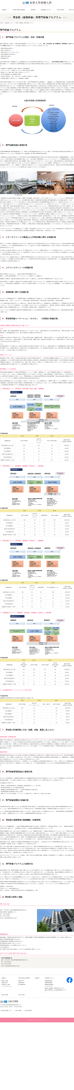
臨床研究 (33, 9)
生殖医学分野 (21, 982)
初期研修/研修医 (48, 980)
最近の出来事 (60, 9)
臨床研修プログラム (46, 9)
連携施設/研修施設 (49, 984)
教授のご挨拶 (5, 980)
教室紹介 (4, 9)
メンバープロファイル (7, 986)
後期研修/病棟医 (48, 982)
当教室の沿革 (5, 982)
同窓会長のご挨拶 (6, 984)
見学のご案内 (21, 994)
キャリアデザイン (49, 986)
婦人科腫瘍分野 (21, 984)
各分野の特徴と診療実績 (19, 9)
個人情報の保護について (6, 1010)
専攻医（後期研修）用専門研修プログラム (54, 988)
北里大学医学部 (28, 1010)
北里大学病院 (18, 1010)
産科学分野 (20, 980)
